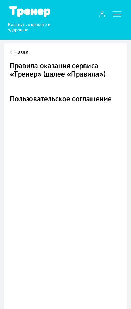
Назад (21, 52)
